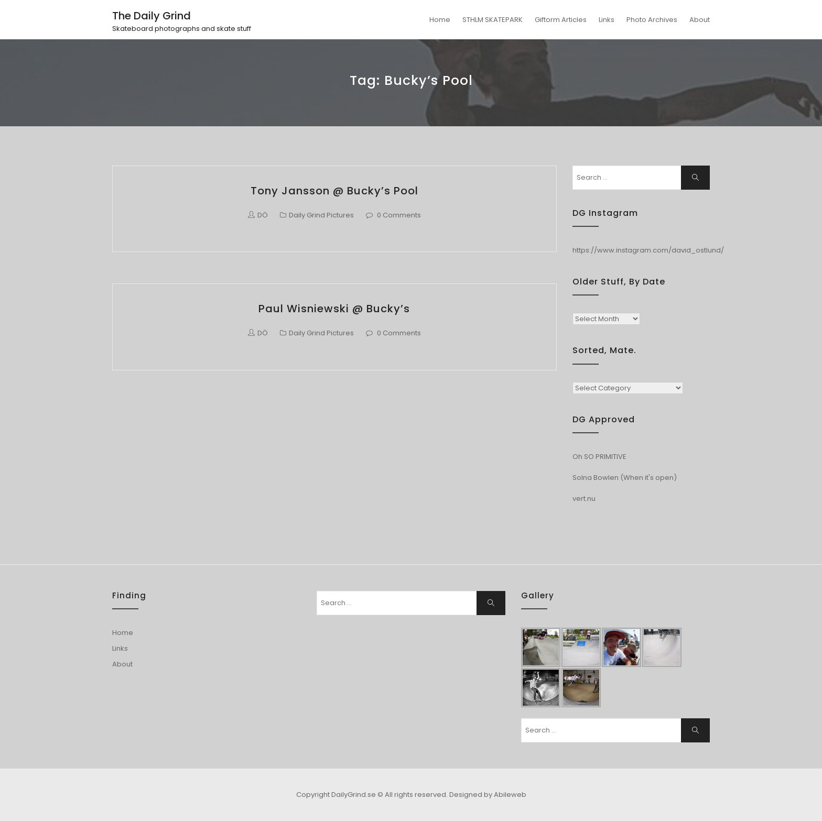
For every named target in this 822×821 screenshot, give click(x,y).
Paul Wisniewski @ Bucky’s (334, 308)
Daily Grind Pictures (321, 215)
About (699, 20)
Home (439, 20)
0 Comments (399, 215)
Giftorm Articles (561, 20)
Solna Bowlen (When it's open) (624, 478)
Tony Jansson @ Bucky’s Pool (334, 190)
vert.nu (584, 498)
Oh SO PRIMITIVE (599, 457)
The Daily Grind (151, 15)
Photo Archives (651, 20)
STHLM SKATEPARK (492, 20)
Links (606, 20)
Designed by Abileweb (487, 795)
